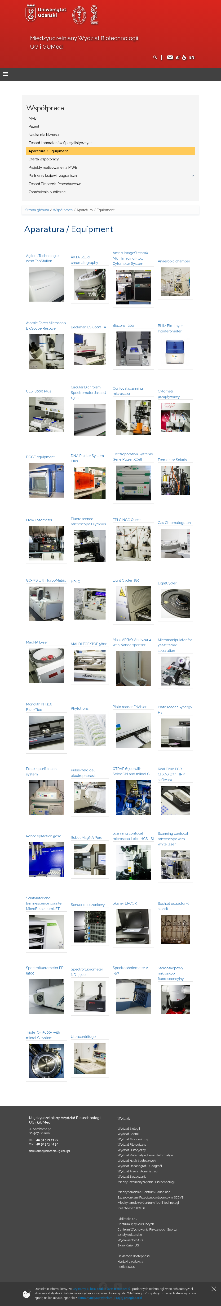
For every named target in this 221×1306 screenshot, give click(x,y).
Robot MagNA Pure (86, 837)
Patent (34, 126)
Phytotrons (79, 708)
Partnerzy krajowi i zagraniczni (53, 175)
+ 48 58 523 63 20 (46, 1140)
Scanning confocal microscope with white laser (173, 838)
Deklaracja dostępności (134, 1256)
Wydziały (124, 1118)
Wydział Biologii (129, 1128)
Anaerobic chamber (174, 261)
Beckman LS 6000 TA (88, 327)
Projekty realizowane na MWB (53, 167)
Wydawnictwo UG (130, 1240)
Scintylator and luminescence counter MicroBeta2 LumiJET (44, 903)
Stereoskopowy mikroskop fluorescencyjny (171, 973)
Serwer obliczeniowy (88, 905)
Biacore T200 (123, 325)
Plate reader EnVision (130, 707)
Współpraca (63, 210)
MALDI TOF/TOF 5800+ (90, 644)
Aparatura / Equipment (48, 151)
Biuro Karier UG (128, 1245)
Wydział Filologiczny (132, 1144)
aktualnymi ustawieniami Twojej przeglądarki (110, 1298)
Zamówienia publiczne (47, 192)
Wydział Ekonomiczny (133, 1139)
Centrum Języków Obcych (136, 1224)
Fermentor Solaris (172, 460)
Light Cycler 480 (126, 580)
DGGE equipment (40, 457)
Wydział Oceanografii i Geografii (140, 1166)
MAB (32, 118)
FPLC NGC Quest (127, 520)
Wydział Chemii (128, 1134)
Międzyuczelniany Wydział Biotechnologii (146, 1182)
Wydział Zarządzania (132, 1176)
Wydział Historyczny (132, 1150)
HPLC (75, 582)
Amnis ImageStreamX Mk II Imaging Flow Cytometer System (130, 258)
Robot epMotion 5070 (43, 836)
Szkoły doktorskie (130, 1234)
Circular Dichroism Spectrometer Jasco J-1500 (89, 392)
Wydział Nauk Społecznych (137, 1160)
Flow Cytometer (39, 520)
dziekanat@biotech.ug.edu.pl (49, 1151)
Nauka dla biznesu (44, 135)
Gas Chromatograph (174, 523)
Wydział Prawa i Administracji (138, 1171)
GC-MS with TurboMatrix (46, 580)
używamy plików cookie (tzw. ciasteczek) (101, 1289)
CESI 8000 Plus (38, 391)
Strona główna (37, 210)
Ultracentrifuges (84, 1037)
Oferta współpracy (44, 159)
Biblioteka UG (127, 1219)
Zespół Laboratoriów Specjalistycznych (61, 143)
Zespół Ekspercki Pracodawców (55, 184)
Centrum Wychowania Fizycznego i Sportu (147, 1229)
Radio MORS (126, 1267)
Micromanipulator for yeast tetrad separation (175, 645)
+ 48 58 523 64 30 (46, 1144)
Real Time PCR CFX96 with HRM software (172, 774)
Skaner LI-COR (125, 903)
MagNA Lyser (37, 642)
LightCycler (167, 583)
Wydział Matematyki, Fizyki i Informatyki (145, 1155)
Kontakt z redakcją (130, 1261)
